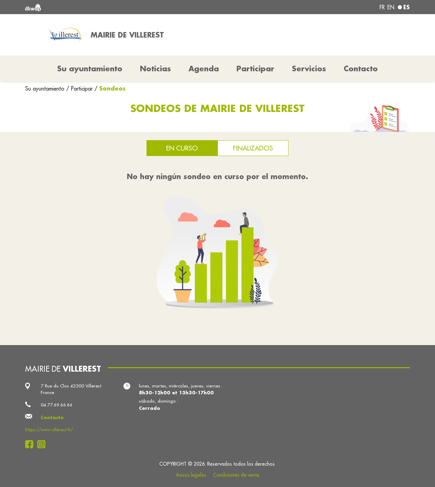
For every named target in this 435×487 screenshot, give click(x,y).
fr (382, 7)
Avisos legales (191, 475)
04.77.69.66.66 (56, 405)
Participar (255, 68)
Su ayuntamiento (45, 88)
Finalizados (253, 148)
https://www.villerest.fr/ (49, 430)
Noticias (155, 68)
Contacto (361, 68)
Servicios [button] (309, 68)
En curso (182, 148)
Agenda (204, 68)
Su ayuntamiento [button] (89, 68)
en (390, 7)
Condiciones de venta (236, 475)
